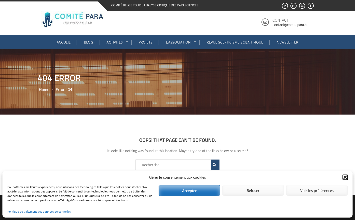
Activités (115, 42)
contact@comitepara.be (290, 25)
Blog (88, 42)
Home (44, 89)
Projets (145, 42)
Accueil (63, 42)
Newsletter (287, 42)
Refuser (253, 190)
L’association (178, 42)
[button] (345, 177)
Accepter (189, 190)
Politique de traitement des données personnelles (39, 211)
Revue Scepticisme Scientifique (235, 42)
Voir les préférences (317, 190)
